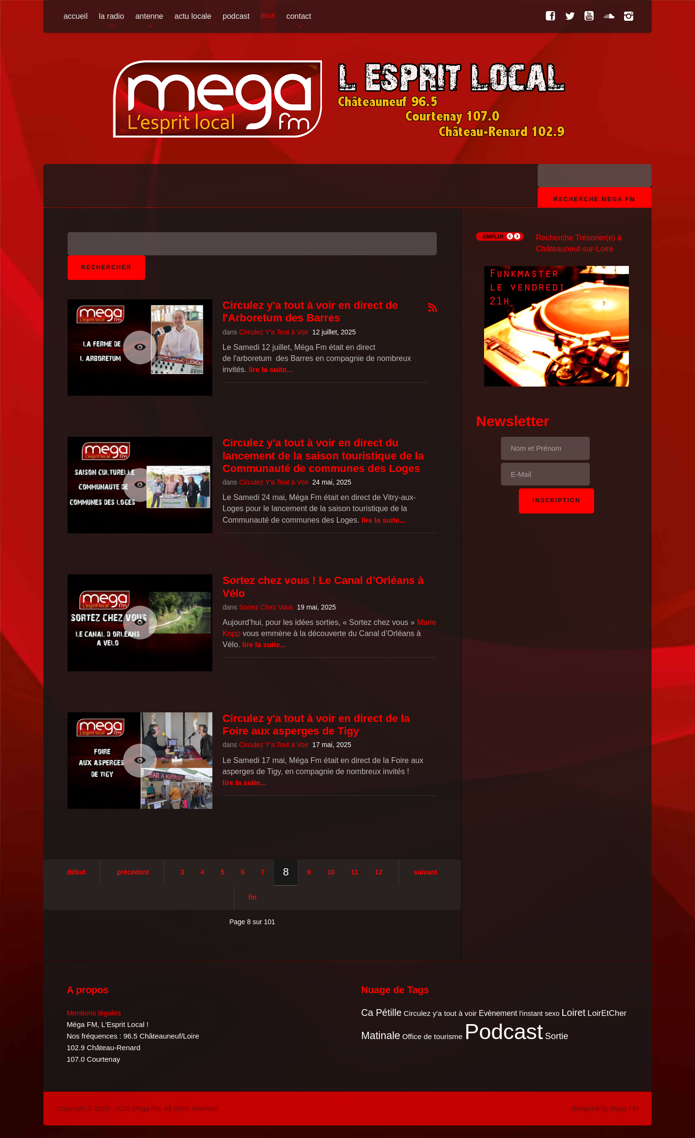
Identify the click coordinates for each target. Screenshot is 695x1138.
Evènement (498, 1013)
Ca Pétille (381, 1012)
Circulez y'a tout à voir (439, 1013)
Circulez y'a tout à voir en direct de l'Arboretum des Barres (310, 311)
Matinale (380, 1035)
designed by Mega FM (605, 1108)
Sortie (556, 1036)
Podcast (504, 1031)
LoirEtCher (606, 1013)
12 (379, 872)
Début (76, 872)
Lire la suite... (270, 369)
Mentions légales (94, 1013)
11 (355, 872)
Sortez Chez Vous (266, 607)
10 (331, 872)
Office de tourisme (432, 1036)
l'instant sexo (539, 1013)
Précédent (133, 872)
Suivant (425, 872)
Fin (253, 897)
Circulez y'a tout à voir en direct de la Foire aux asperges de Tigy (316, 724)
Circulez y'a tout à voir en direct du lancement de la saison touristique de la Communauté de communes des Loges (323, 455)
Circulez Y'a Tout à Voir (273, 332)
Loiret (573, 1012)
